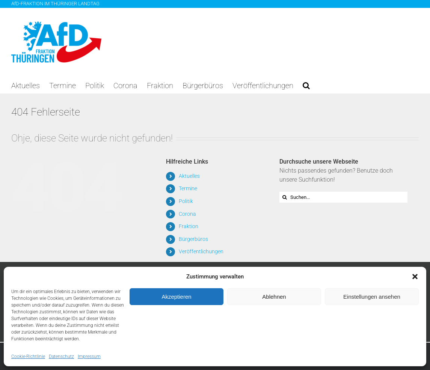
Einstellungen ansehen (371, 296)
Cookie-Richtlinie (28, 356)
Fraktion (188, 226)
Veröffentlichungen (201, 251)
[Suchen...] (343, 197)
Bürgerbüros (193, 239)
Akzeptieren (176, 296)
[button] (415, 276)
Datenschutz (61, 356)
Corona (187, 214)
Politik (186, 201)
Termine (188, 188)
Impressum (89, 356)
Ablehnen (274, 296)
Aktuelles (189, 176)
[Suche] (284, 197)
